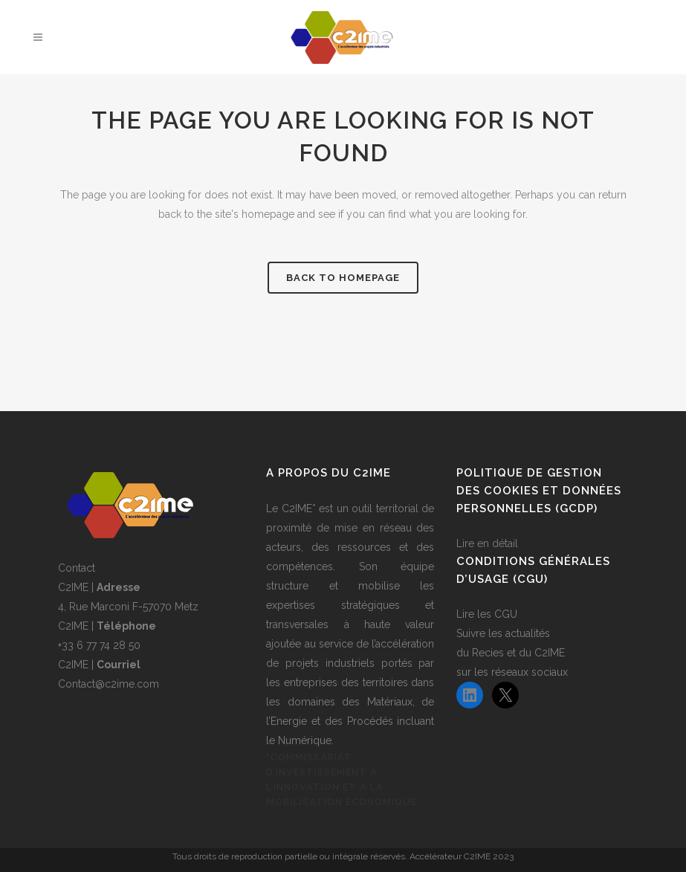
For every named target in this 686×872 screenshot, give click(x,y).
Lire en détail (487, 543)
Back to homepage (343, 277)
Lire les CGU (486, 614)
